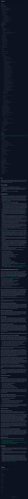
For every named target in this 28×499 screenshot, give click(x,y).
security (3, 52)
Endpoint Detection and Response (7, 19)
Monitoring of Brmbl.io (4, 46)
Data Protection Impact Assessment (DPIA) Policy (7, 112)
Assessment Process (6, 93)
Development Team (4, 35)
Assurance (3, 54)
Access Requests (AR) (5, 15)
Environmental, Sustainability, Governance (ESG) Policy (8, 145)
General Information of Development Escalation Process (9, 32)
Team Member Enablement (5, 12)
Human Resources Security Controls (8, 71)
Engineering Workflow (4, 36)
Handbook (2, 3)
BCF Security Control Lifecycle (7, 57)
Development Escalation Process (7, 33)
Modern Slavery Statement (5, 146)
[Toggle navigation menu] (26, 1)
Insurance (2, 479)
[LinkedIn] (13, 497)
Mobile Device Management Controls (8, 75)
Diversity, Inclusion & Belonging (5, 154)
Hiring (2, 155)
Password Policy (3, 169)
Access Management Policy (5, 53)
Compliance (4, 55)
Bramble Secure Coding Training (5, 109)
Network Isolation (4, 168)
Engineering (2, 25)
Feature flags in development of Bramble (6, 164)
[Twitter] (14, 497)
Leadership (2, 134)
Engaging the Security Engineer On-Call (8, 118)
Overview (2, 473)
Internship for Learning (7, 264)
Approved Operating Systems (5, 167)
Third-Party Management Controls (8, 87)
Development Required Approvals (6, 30)
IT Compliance (3, 11)
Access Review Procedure (6, 56)
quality (2, 48)
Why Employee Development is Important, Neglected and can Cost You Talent (12, 442)
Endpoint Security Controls (7, 70)
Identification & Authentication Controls (8, 72)
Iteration (3, 131)
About (1, 491)
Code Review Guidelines (5, 129)
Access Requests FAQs (6, 16)
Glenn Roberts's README (5, 51)
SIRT (3, 117)
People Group (2, 148)
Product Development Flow (4, 163)
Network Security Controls (7, 76)
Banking (2, 480)
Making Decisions (4, 136)
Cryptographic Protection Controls (8, 68)
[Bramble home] (3, 1)
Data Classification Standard (5, 111)
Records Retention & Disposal (5, 170)
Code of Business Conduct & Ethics (6, 144)
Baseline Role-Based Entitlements (7, 17)
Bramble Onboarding (4, 152)
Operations (3, 115)
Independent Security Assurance (7, 95)
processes (3, 31)
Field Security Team (5, 92)
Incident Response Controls (7, 73)
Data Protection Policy (4, 113)
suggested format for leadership (10, 191)
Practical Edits (3, 162)
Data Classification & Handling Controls (8, 69)
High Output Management (6, 202)
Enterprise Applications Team (5, 10)
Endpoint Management (5, 18)
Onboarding (3, 14)
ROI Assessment (3, 474)
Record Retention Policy (4, 147)
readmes (3, 50)
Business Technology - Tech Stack (5, 8)
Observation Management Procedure (8, 90)
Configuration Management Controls (8, 66)
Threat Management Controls (7, 88)
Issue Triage (3, 49)
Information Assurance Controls (7, 74)
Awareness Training (6, 97)
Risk (3, 98)
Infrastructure (3, 45)
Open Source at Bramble (4, 47)
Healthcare (2, 481)
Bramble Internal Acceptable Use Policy (6, 150)
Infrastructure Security (5, 116)
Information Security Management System (7, 114)
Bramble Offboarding (4, 151)
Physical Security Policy (6, 91)
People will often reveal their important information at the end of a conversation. (12, 231)
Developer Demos (4, 29)
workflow (3, 128)
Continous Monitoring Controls (7, 67)
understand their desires (19, 415)
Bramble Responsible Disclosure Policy (6, 108)
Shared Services (3, 482)
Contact (2, 492)
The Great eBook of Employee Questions (17, 266)
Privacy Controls (6, 78)
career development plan (20, 287)
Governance (4, 96)
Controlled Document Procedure (5, 110)
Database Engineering (4, 28)
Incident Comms (5, 119)
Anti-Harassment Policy (4, 149)
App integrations (4, 13)
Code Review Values (4, 130)
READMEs (2, 165)
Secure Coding (4, 34)
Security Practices (3, 166)
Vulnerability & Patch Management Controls (9, 89)
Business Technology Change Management (6, 9)
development (3, 27)
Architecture (3, 26)
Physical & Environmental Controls (8, 77)
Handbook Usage (3, 133)
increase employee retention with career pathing (12, 276)
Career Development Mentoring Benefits (7, 441)
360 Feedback (20, 271)
